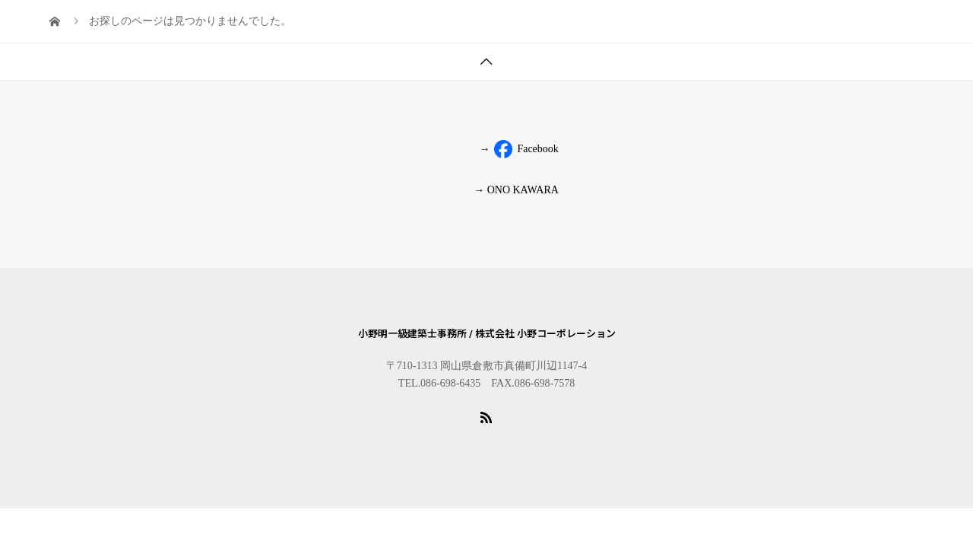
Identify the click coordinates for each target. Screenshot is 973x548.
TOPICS (220, 26)
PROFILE (367, 26)
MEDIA (821, 26)
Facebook (517, 149)
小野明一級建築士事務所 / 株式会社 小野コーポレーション (487, 334)
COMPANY (292, 26)
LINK (876, 26)
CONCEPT (693, 26)
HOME (160, 26)
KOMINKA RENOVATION (482, 26)
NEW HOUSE (607, 26)
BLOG (159, 79)
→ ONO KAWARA (516, 190)
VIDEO (761, 26)
